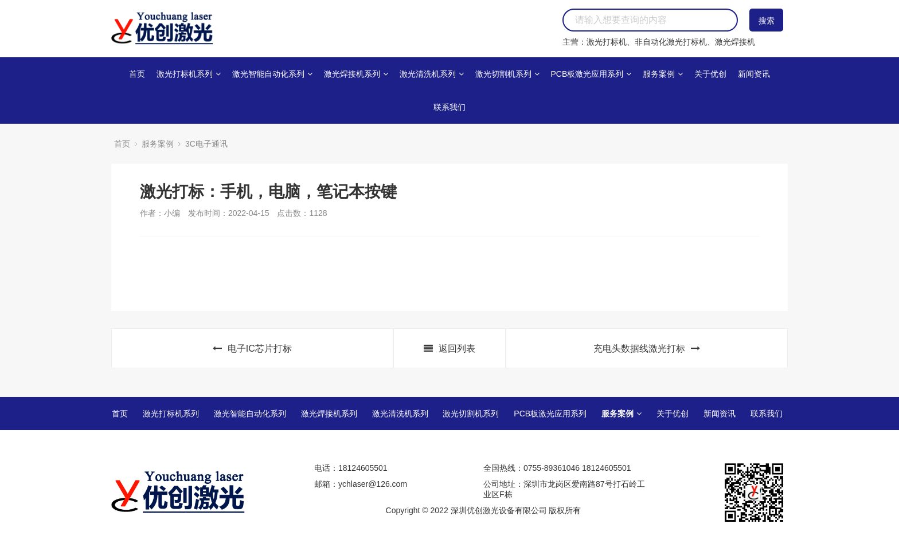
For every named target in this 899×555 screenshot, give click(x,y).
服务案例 (663, 73)
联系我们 (449, 107)
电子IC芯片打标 (252, 348)
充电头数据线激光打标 (646, 348)
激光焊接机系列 (356, 73)
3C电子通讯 (206, 143)
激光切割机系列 (507, 73)
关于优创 (710, 73)
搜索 (767, 20)
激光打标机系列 (189, 73)
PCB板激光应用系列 (590, 73)
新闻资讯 (754, 73)
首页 (137, 73)
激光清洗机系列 (432, 73)
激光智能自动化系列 (272, 73)
